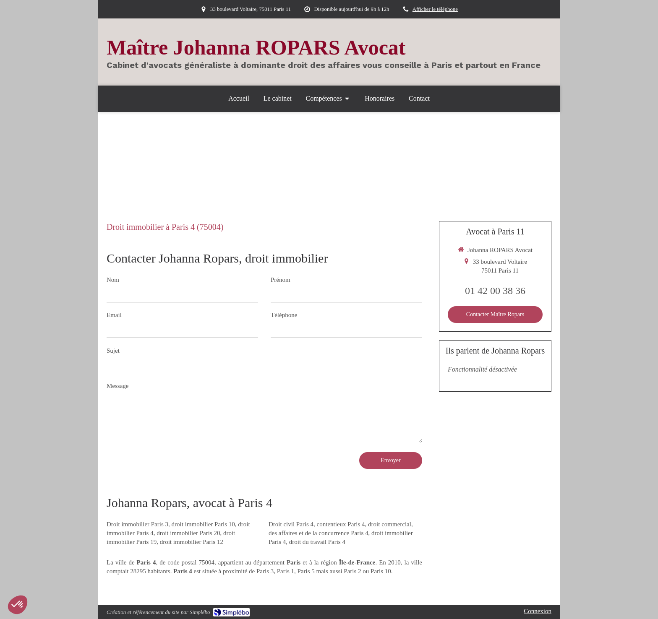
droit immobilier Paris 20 (188, 533)
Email (114, 315)
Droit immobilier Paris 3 (137, 524)
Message (118, 385)
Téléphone (284, 315)
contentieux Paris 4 (341, 524)
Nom (113, 279)
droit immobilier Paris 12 (191, 541)
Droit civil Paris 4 (291, 524)
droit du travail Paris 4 (317, 541)
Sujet (113, 350)
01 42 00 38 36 (495, 290)
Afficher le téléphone (435, 9)
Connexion (537, 611)
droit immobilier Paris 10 (203, 524)
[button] (18, 605)
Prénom (280, 279)
